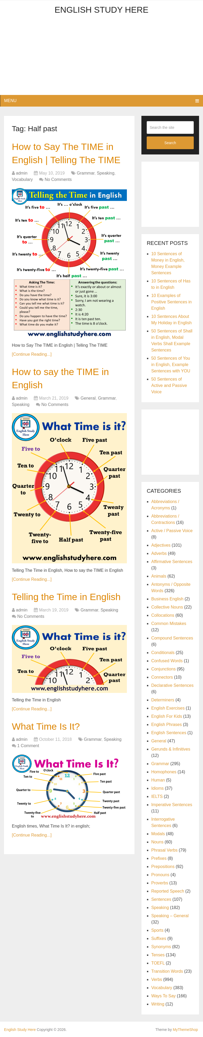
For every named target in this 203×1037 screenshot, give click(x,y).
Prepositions (162, 866)
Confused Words (167, 661)
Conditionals (162, 652)
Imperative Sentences (171, 804)
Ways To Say (163, 996)
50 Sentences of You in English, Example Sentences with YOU (170, 364)
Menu (10, 100)
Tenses (158, 955)
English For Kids (166, 716)
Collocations (162, 615)
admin (21, 189)
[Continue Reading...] (32, 370)
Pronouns (160, 874)
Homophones (163, 772)
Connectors (162, 677)
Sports (157, 930)
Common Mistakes (168, 623)
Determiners (162, 700)
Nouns (157, 842)
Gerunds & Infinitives (170, 749)
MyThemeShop (185, 1029)
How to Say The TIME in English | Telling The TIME (66, 161)
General (88, 416)
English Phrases (166, 724)
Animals (158, 576)
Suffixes (158, 938)
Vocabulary (22, 195)
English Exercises (167, 708)
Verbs (156, 979)
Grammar (86, 189)
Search (170, 143)
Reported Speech (167, 891)
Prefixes (159, 858)
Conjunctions (163, 669)
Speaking (105, 189)
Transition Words (167, 971)
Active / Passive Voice (172, 530)
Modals (158, 834)
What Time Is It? (48, 759)
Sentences (161, 899)
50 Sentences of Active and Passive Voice (169, 385)
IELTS (157, 796)
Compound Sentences (172, 638)
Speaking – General (169, 915)
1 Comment (28, 779)
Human (158, 780)
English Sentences (168, 732)
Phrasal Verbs (164, 850)
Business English (167, 599)
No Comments (58, 195)
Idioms (157, 788)
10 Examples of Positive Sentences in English (171, 301)
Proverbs (159, 883)
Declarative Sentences (172, 685)
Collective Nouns (167, 607)
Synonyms (161, 946)
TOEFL (158, 963)
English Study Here (101, 10)
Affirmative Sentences (171, 561)
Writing (157, 1004)
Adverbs (159, 553)
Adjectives (160, 545)
